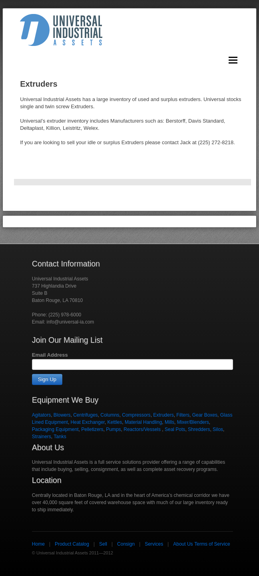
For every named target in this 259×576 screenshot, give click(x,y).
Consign (126, 544)
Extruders (163, 415)
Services (154, 544)
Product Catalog (72, 544)
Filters (182, 415)
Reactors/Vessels (143, 429)
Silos (218, 429)
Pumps (113, 429)
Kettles (115, 422)
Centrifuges (85, 415)
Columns (109, 415)
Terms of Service (212, 544)
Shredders (199, 429)
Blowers (62, 415)
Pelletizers (92, 429)
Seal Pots (175, 429)
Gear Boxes (204, 415)
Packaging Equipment (55, 429)
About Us (183, 544)
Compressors (136, 415)
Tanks (60, 436)
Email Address (50, 355)
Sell (103, 544)
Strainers (41, 436)
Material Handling (143, 422)
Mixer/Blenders (193, 422)
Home (38, 544)
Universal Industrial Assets (61, 30)
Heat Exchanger (88, 422)
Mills (169, 422)
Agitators (41, 415)
